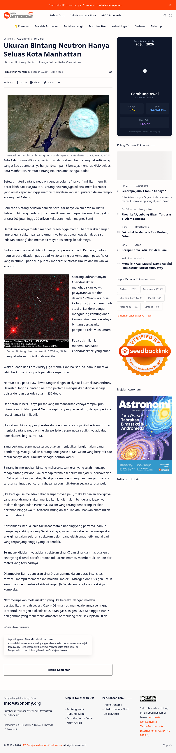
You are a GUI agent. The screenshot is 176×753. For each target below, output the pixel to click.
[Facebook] (12, 729)
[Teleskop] (156, 26)
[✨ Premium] (21, 26)
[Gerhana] (140, 26)
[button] (164, 15)
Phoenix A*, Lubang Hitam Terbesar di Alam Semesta (146, 216)
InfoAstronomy (113, 704)
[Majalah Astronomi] (46, 26)
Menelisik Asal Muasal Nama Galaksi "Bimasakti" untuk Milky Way (147, 266)
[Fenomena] (153, 289)
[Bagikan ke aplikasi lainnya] (59, 82)
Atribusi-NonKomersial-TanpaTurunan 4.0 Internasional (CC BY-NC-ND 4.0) (155, 726)
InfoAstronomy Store (116, 709)
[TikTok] (37, 725)
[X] (19, 725)
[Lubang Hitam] (144, 209)
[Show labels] (135, 316)
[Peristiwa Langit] (74, 26)
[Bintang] (152, 306)
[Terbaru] (128, 289)
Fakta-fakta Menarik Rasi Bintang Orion (145, 234)
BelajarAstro (111, 713)
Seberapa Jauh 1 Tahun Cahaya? (144, 191)
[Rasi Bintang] (142, 227)
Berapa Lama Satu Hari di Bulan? (144, 250)
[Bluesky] (26, 725)
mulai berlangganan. (109, 5)
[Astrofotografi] (120, 26)
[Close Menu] (170, 5)
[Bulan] (138, 244)
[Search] (170, 15)
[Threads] (48, 725)
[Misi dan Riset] (98, 26)
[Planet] (155, 298)
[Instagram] (9, 725)
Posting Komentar (58, 669)
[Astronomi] (142, 185)
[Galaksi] (140, 258)
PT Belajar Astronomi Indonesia (42, 745)
